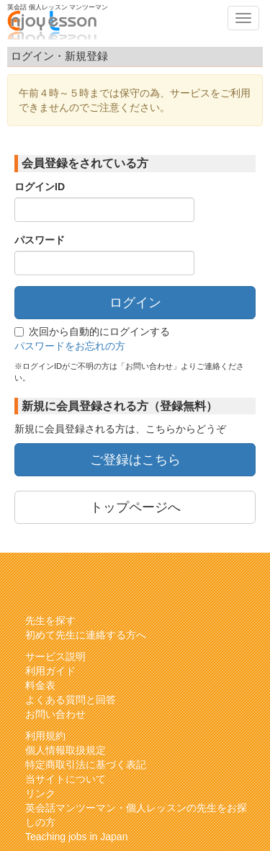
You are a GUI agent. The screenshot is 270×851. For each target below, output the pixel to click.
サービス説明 (55, 656)
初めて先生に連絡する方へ (85, 635)
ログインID (39, 186)
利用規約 (45, 735)
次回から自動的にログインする (92, 331)
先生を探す (50, 620)
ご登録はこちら (135, 460)
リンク (40, 793)
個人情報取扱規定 (65, 750)
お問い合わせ (55, 714)
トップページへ (135, 507)
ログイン (135, 302)
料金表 (40, 685)
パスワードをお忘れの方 (69, 346)
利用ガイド (50, 671)
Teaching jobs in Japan (76, 836)
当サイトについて (65, 779)
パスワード (39, 240)
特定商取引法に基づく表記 (85, 764)
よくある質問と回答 (70, 699)
